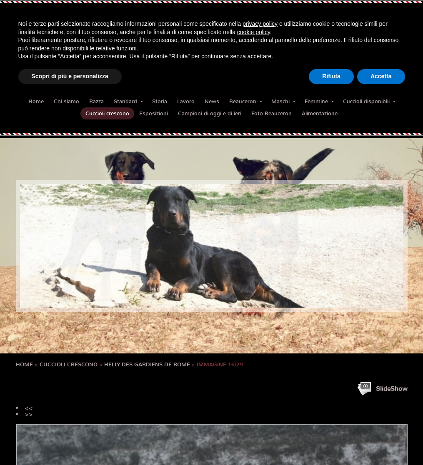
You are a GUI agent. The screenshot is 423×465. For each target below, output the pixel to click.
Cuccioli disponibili (369, 101)
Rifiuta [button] (331, 76)
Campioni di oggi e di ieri (209, 113)
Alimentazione (320, 113)
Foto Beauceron (271, 113)
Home (36, 101)
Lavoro (186, 101)
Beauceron (245, 101)
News (212, 101)
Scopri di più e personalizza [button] (70, 76)
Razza (96, 101)
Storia (159, 101)
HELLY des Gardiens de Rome (147, 364)
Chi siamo (66, 101)
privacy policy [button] (260, 23)
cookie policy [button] (253, 32)
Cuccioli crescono (107, 113)
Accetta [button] (381, 76)
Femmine (319, 101)
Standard (128, 101)
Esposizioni (153, 113)
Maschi (283, 101)
